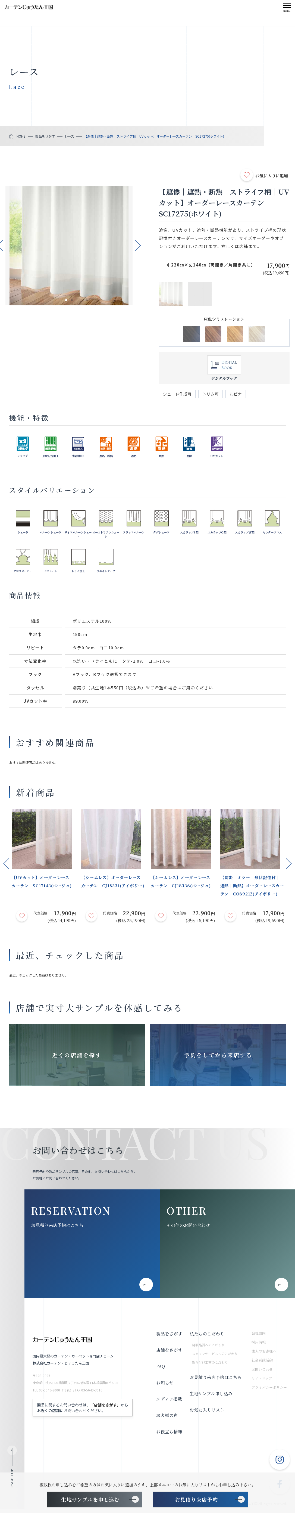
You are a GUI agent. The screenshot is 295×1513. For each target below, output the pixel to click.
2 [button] (72, 300)
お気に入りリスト (206, 1413)
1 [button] (66, 300)
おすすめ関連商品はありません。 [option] (33, 762)
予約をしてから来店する (218, 1057)
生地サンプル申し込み (210, 1397)
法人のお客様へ (264, 1354)
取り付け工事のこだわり (210, 1365)
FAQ (160, 1370)
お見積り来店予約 (196, 1499)
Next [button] (138, 244)
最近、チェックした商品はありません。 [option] (38, 975)
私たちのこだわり (206, 1337)
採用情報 (259, 1345)
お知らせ (164, 1386)
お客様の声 (167, 1419)
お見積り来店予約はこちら (57, 1229)
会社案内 (259, 1337)
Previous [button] (6, 862)
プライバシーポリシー (269, 1391)
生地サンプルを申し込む (90, 1499)
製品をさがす (169, 1337)
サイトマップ (262, 1382)
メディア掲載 (169, 1403)
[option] (69, 245)
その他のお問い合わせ (188, 1229)
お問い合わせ (262, 1373)
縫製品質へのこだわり (208, 1348)
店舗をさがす (169, 1354)
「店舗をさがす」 (105, 1408)
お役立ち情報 (169, 1435)
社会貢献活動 (262, 1363)
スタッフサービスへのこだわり (215, 1357)
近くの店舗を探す (77, 1057)
